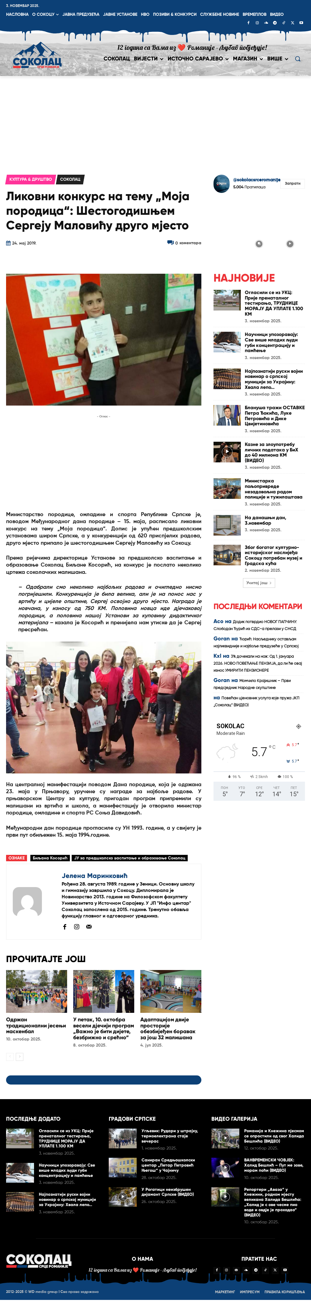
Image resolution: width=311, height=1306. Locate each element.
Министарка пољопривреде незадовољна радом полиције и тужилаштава (273, 489)
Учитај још (259, 583)
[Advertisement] (155, 121)
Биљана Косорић (50, 858)
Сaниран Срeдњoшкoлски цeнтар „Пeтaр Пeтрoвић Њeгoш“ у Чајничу (168, 1171)
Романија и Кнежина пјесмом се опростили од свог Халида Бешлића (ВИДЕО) (274, 1142)
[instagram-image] (228, 213)
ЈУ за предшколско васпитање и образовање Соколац (129, 858)
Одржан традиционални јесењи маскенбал (36, 1025)
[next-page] (19, 1063)
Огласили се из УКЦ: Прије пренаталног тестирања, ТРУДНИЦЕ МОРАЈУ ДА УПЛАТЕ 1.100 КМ (274, 303)
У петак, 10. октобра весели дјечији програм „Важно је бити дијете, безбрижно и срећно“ (103, 1031)
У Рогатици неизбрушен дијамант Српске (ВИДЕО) (168, 1198)
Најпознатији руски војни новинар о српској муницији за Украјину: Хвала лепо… (274, 379)
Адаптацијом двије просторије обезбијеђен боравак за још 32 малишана (168, 1028)
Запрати (292, 184)
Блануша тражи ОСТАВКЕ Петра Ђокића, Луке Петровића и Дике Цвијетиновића (275, 416)
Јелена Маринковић (95, 875)
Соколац (70, 179)
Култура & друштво (30, 179)
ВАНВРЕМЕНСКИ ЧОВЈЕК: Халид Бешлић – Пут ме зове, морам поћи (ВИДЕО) (273, 1171)
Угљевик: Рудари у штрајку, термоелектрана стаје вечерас (170, 1142)
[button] (297, 58)
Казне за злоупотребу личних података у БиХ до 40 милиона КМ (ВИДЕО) (271, 452)
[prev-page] (10, 1063)
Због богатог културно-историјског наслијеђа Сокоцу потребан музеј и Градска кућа (273, 555)
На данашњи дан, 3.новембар (265, 520)
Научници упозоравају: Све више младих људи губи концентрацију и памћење (271, 342)
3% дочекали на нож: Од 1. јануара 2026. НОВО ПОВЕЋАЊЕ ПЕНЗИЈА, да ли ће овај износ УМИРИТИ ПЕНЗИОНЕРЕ (258, 663)
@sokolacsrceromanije (257, 180)
